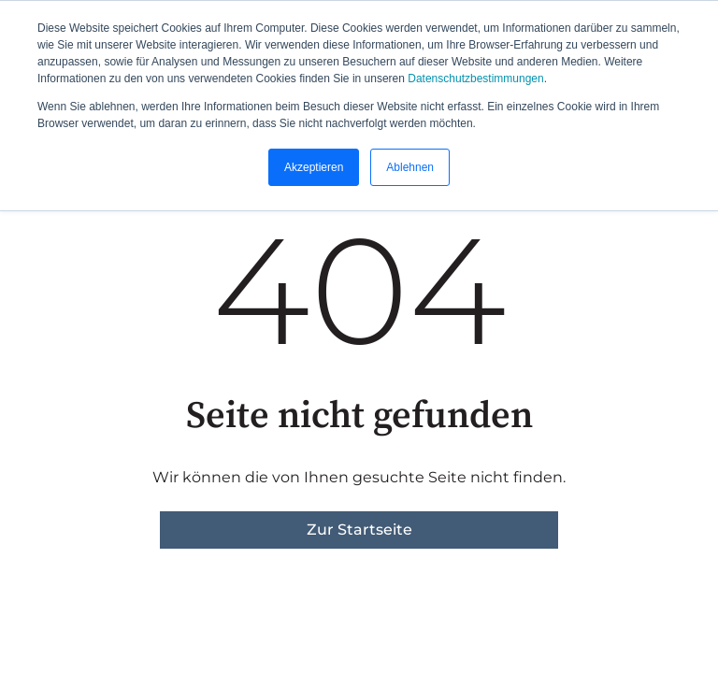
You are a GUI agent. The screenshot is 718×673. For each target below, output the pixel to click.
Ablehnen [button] (410, 167)
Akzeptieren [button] (313, 167)
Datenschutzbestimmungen (475, 78)
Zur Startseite (359, 529)
